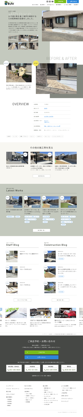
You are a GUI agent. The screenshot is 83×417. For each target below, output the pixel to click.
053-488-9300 (51, 370)
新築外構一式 (9, 167)
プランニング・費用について (69, 388)
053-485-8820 (14, 370)
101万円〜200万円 (48, 116)
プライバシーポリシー (67, 398)
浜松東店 (9, 401)
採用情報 (28, 401)
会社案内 (76, 4)
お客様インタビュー (30, 395)
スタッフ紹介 (29, 393)
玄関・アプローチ (24, 136)
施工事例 (42, 4)
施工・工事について (67, 390)
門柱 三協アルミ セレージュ (52, 126)
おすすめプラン (50, 4)
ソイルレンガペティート (58, 136)
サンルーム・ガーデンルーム (51, 400)
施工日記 (8, 391)
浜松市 (45, 108)
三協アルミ (46, 122)
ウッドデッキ (47, 396)
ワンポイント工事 (66, 219)
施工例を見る (41, 176)
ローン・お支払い (30, 397)
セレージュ (47, 136)
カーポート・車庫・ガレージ (36, 169)
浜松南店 (9, 403)
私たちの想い (35, 4)
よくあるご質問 (67, 4)
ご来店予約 (60, 1)
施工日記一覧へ (60, 300)
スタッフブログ (10, 394)
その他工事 (57, 169)
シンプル (15, 136)
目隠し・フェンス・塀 (46, 169)
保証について (29, 399)
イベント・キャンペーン (12, 388)
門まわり (46, 390)
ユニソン (46, 120)
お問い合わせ (73, 1)
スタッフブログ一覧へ (22, 300)
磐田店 (9, 405)
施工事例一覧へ (41, 230)
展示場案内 (58, 4)
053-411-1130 (33, 370)
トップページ (9, 386)
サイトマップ (64, 401)
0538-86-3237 (70, 370)
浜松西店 (9, 399)
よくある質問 (64, 386)
